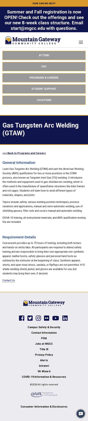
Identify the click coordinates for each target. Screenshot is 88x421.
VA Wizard (44, 371)
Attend (44, 55)
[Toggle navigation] (80, 42)
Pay (44, 66)
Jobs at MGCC (44, 343)
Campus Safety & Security (44, 327)
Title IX (44, 349)
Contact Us (8, 280)
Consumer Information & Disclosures (44, 406)
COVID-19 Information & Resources (44, 376)
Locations (44, 100)
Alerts (44, 360)
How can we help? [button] (44, 3)
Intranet (44, 365)
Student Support (44, 88)
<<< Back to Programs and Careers (24, 153)
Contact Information (44, 332)
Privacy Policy (44, 354)
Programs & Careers (44, 77)
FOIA (44, 338)
